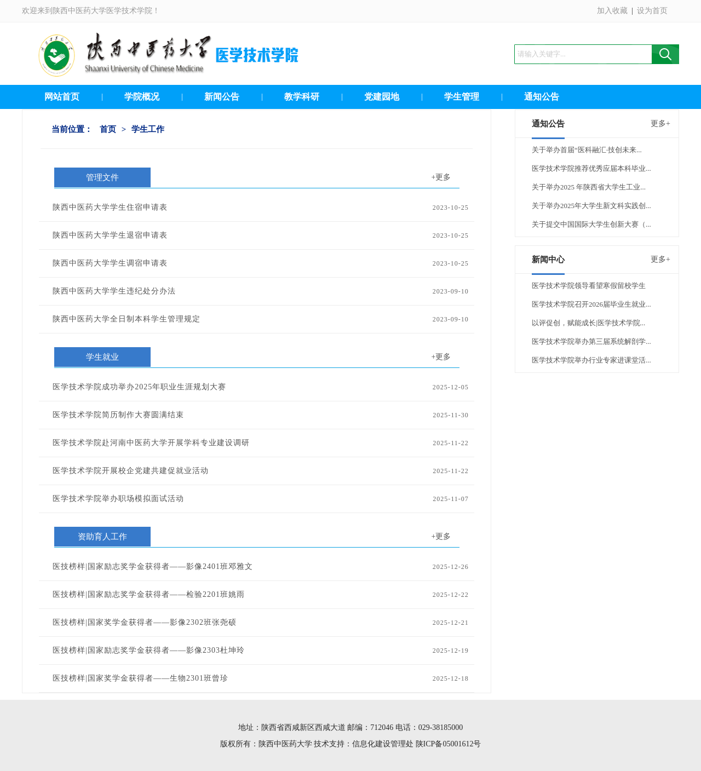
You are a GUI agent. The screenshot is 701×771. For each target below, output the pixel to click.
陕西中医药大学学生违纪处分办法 (114, 291)
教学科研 (301, 96)
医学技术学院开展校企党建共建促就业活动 (131, 471)
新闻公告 (221, 96)
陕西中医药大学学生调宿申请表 (110, 263)
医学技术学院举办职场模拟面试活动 (118, 498)
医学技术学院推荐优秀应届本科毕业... (591, 168)
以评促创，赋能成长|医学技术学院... (588, 323)
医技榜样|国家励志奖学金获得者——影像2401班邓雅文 (153, 566)
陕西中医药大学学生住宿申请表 (110, 207)
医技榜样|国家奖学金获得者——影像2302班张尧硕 (145, 622)
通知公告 (541, 96)
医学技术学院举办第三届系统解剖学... (591, 341)
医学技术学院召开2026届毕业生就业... (591, 304)
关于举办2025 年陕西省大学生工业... (589, 187)
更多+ (660, 123)
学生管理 (461, 96)
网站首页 (61, 96)
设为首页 (652, 11)
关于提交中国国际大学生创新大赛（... (591, 224)
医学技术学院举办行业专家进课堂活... (591, 360)
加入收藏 (612, 11)
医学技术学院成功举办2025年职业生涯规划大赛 (139, 387)
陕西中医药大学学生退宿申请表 (110, 235)
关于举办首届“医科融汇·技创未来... (587, 150)
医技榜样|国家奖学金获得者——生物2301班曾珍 (140, 678)
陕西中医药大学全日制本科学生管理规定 (126, 319)
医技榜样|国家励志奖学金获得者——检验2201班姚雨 (149, 594)
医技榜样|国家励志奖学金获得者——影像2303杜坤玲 (149, 650)
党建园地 (381, 96)
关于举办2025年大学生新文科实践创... (591, 206)
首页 (108, 129)
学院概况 (141, 96)
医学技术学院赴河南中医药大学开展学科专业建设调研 (151, 443)
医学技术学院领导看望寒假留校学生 (589, 285)
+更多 (441, 177)
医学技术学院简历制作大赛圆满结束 (118, 415)
